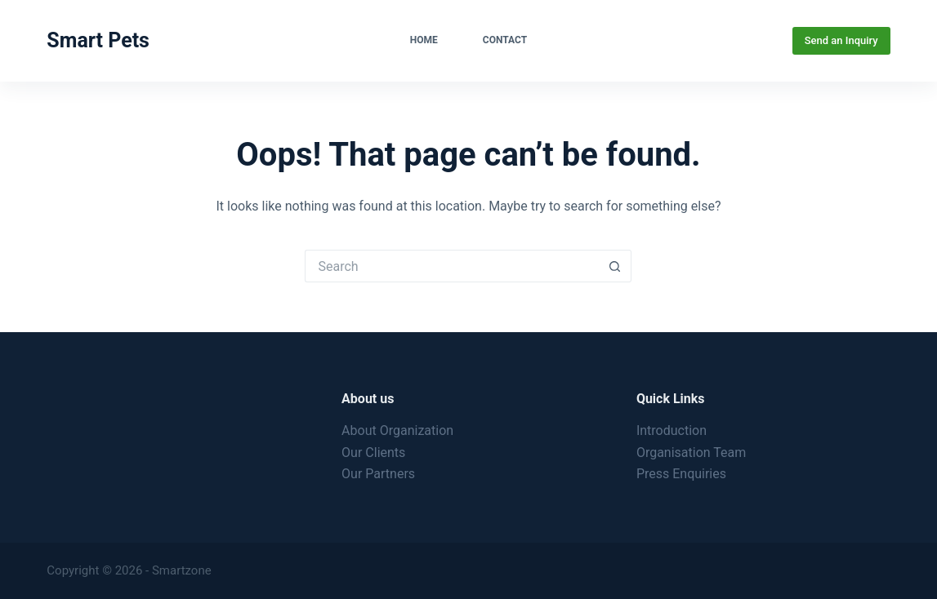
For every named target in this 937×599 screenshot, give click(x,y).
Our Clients (373, 452)
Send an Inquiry (841, 40)
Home (424, 40)
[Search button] (615, 266)
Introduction (671, 430)
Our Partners (378, 473)
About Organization (397, 430)
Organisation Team (691, 452)
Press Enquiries (681, 473)
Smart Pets (98, 40)
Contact (505, 40)
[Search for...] (452, 266)
